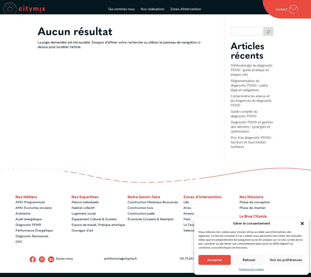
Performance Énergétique (34, 235)
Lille (186, 206)
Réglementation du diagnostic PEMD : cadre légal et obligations (249, 89)
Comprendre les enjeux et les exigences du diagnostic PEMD (251, 104)
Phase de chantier (252, 212)
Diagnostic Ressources (31, 240)
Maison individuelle (85, 206)
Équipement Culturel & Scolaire (94, 223)
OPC (18, 246)
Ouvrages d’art (82, 235)
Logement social (84, 218)
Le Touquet (191, 229)
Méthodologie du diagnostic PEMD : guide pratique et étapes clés (252, 74)
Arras (187, 212)
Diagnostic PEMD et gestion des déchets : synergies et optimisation (252, 131)
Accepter (214, 260)
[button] (302, 223)
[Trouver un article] (268, 35)
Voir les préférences (286, 260)
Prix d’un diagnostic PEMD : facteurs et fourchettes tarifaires (251, 146)
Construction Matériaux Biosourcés (153, 206)
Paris (187, 223)
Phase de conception (254, 206)
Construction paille (141, 218)
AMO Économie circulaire (33, 212)
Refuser (249, 260)
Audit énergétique (28, 223)
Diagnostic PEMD (28, 229)
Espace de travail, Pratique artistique (98, 229)
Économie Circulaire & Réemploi (151, 223)
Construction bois (140, 212)
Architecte (22, 218)
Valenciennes (192, 235)
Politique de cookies (251, 269)
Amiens (188, 218)
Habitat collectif (83, 212)
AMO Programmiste (30, 206)
